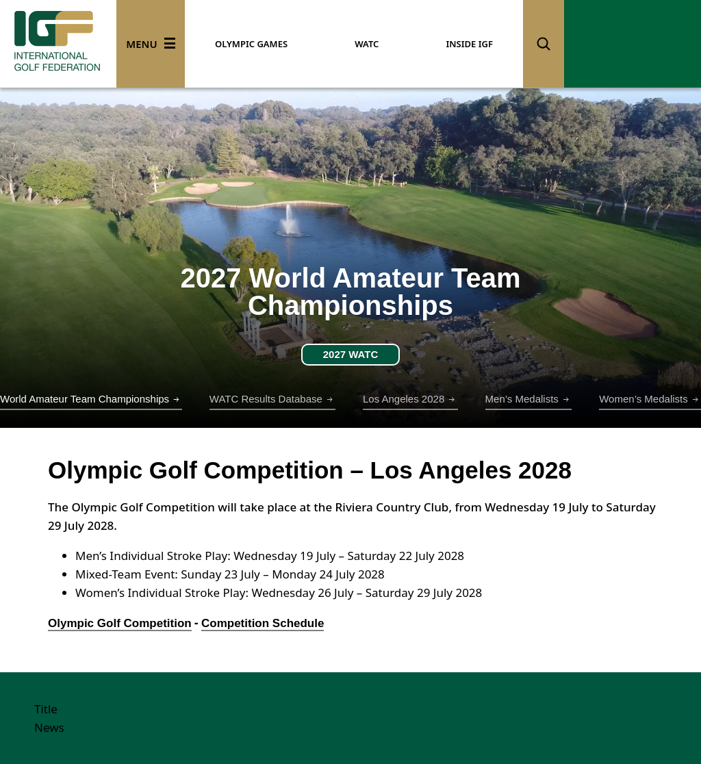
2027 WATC (351, 354)
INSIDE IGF (469, 44)
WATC (367, 44)
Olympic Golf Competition (120, 623)
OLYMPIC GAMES (251, 44)
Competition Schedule (262, 623)
